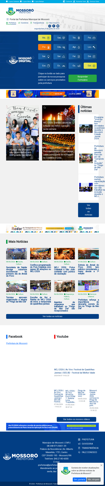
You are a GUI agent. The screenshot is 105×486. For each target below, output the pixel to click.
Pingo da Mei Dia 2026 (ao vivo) (81, 393)
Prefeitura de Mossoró (16, 343)
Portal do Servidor (46, 47)
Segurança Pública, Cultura (69, 296)
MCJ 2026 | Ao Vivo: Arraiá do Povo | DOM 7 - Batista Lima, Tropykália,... (71, 396)
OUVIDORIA (85, 444)
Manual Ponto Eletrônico (46, 38)
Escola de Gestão (46, 66)
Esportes (61, 66)
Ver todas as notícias (88, 210)
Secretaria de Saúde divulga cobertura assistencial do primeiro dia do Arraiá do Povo (16, 271)
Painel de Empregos (92, 38)
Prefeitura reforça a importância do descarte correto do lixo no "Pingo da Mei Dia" (88, 304)
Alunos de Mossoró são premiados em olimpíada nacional (20, 152)
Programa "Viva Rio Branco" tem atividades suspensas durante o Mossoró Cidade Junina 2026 (99, 128)
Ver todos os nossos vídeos (76, 419)
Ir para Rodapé (38, 1)
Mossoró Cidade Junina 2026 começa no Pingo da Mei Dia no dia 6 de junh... (94, 398)
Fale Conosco (52, 23)
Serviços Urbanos (61, 57)
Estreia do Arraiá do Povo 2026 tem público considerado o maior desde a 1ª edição (88, 269)
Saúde (61, 38)
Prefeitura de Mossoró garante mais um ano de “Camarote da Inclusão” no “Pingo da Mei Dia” (99, 158)
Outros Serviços (92, 66)
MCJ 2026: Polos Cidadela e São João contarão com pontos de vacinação (64, 270)
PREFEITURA (86, 439)
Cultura (44, 262)
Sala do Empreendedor (46, 57)
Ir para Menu (25, 1)
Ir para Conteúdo (12, 1)
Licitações (92, 47)
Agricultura (77, 47)
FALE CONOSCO (87, 452)
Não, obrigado (93, 479)
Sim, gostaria (79, 479)
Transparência (37, 23)
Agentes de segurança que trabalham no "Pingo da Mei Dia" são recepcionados (64, 306)
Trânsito (76, 38)
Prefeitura (11, 23)
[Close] (101, 465)
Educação (61, 47)
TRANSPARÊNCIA (88, 448)
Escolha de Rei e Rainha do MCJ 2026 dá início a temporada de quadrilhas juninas (40, 300)
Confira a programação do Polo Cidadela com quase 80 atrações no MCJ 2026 (40, 268)
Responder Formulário (83, 78)
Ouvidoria (23, 23)
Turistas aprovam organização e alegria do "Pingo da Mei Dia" (16, 299)
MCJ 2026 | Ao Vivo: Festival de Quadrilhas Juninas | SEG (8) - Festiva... (58, 396)
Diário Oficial (92, 57)
